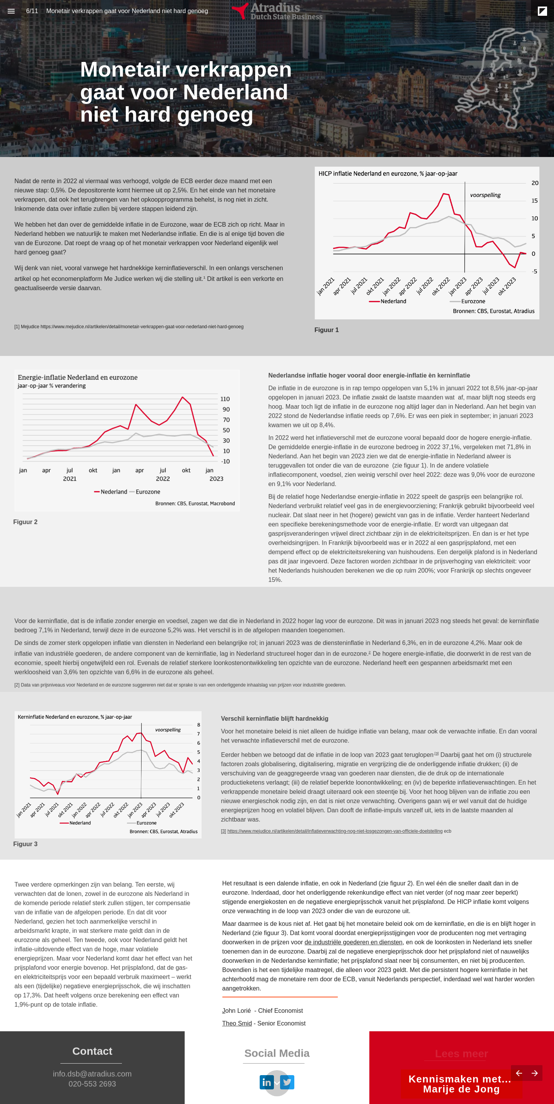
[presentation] (277, 78)
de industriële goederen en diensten (353, 942)
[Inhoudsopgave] (11, 11)
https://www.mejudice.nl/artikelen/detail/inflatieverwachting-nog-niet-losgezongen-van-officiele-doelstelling (329, 831)
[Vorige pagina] (519, 1073)
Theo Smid (237, 1023)
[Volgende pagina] (534, 1073)
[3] (431, 753)
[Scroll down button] (277, 1083)
